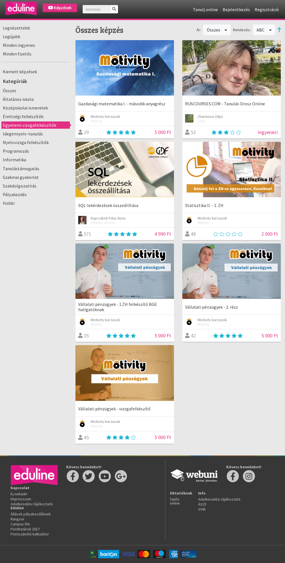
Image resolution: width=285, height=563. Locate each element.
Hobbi (8, 203)
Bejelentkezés (236, 9)
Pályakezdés (15, 194)
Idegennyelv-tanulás (23, 134)
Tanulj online (205, 9)
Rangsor (17, 518)
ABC (264, 30)
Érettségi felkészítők (23, 116)
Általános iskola (18, 99)
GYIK (202, 509)
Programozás (16, 151)
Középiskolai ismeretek (25, 108)
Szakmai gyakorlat (21, 177)
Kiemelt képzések (20, 71)
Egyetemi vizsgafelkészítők (29, 125)
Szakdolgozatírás (19, 186)
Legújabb (11, 36)
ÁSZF (202, 504)
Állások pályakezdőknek (31, 513)
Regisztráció (267, 9)
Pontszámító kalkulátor (30, 534)
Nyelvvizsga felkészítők (26, 142)
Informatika (14, 159)
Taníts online (175, 501)
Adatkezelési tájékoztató (32, 503)
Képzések (60, 7)
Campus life (20, 524)
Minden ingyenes (19, 45)
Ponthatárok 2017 (25, 529)
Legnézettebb (16, 28)
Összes (9, 90)
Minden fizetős (17, 54)
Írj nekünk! (19, 493)
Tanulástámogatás (21, 168)
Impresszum (21, 498)
